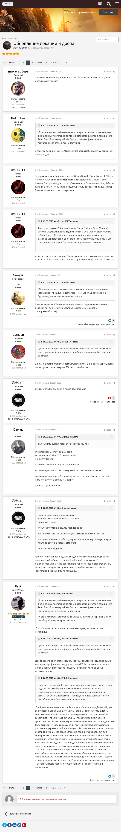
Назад (12, 62)
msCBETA (18, 170)
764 (18, 413)
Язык (45, 823)
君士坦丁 (18, 383)
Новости (49, 47)
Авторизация (11, 38)
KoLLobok (18, 118)
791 (18, 460)
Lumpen (18, 334)
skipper (93, 324)
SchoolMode (82, 324)
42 (18, 102)
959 (18, 311)
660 (18, 365)
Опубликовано (48, 71)
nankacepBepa (18, 71)
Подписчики (103, 39)
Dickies (94, 402)
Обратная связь (70, 823)
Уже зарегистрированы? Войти (80, 12)
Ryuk (18, 586)
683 (18, 148)
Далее (39, 62)
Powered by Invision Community (60, 827)
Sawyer (18, 275)
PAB (62, 593)
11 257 (18, 619)
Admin (23, 47)
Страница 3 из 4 (59, 62)
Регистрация (109, 12)
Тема (55, 823)
